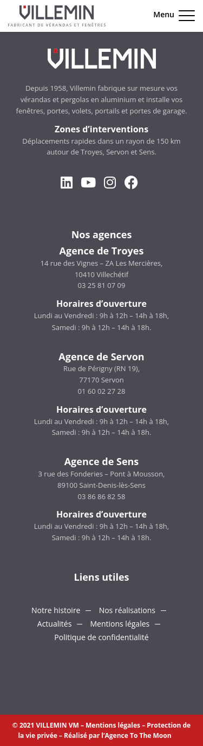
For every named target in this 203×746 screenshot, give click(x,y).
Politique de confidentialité (101, 637)
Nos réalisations (127, 610)
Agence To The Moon (138, 735)
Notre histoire (56, 610)
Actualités (54, 624)
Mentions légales (119, 624)
